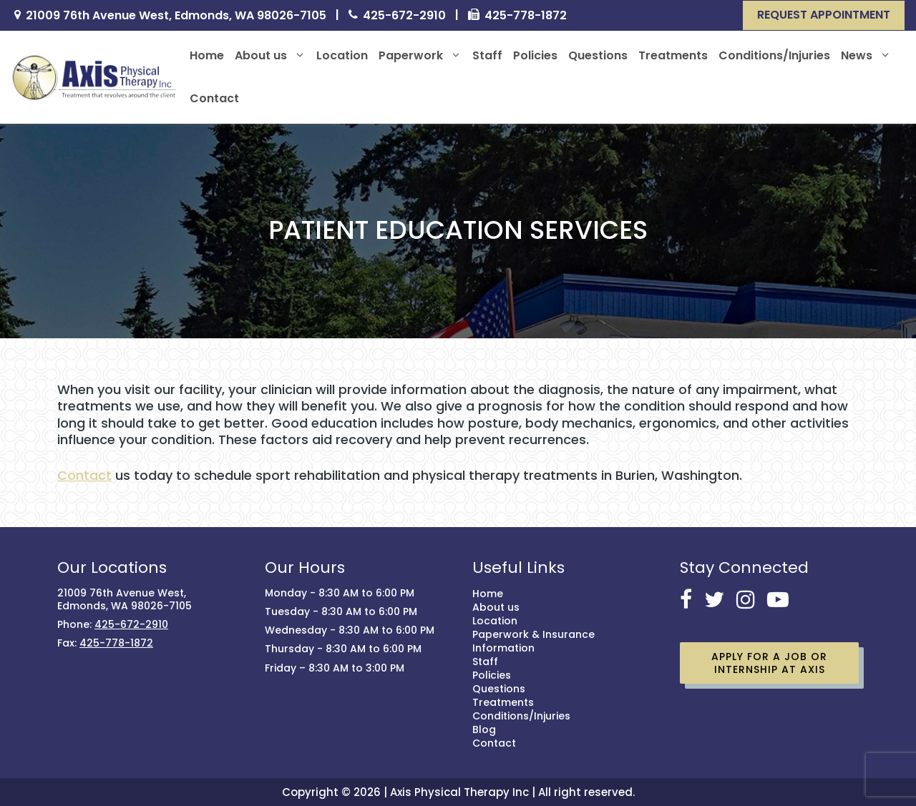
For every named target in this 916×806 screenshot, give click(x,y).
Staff (487, 55)
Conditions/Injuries (774, 55)
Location (342, 55)
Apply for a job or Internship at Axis (769, 663)
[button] (823, 15)
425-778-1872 (525, 16)
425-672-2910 (404, 16)
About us (270, 55)
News (866, 55)
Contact (214, 98)
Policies (535, 55)
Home (207, 55)
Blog (484, 729)
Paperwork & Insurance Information (533, 641)
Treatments (673, 55)
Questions (598, 55)
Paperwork (420, 55)
